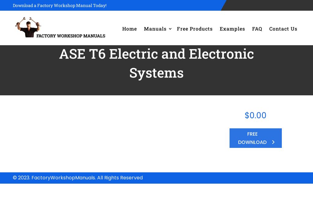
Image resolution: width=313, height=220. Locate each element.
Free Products (195, 28)
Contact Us (283, 28)
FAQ (257, 28)
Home (129, 28)
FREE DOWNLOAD (252, 138)
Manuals (155, 28)
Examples (232, 28)
